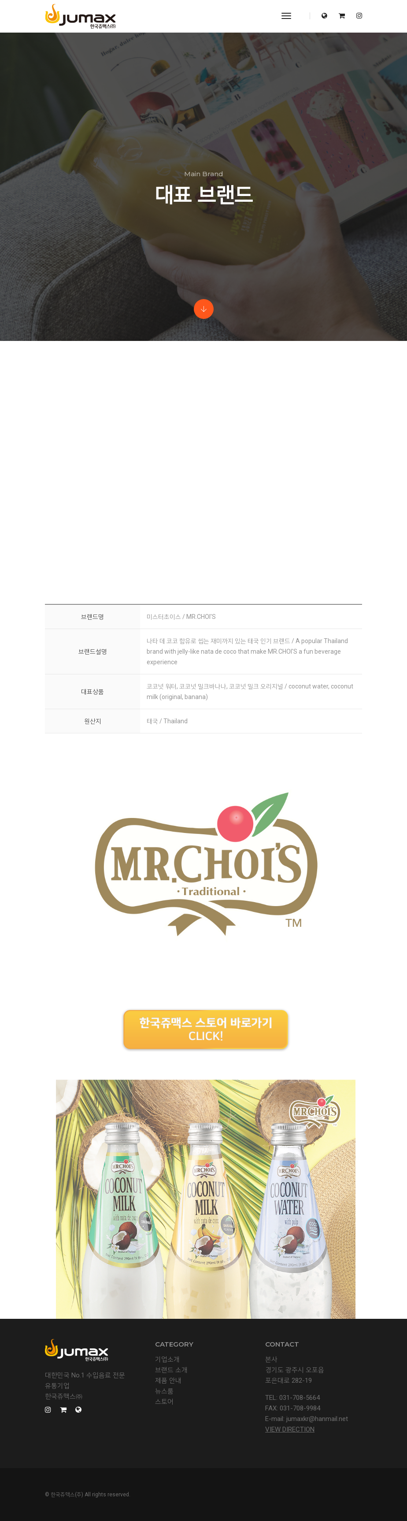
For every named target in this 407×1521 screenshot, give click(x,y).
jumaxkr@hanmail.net (317, 1419)
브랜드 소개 (171, 1370)
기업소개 (167, 1359)
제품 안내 (168, 1380)
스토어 (164, 1402)
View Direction (289, 1429)
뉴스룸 (164, 1391)
